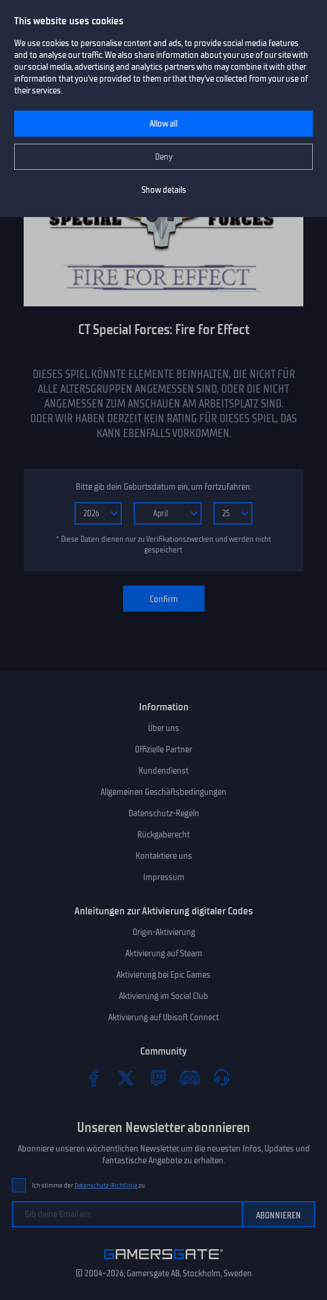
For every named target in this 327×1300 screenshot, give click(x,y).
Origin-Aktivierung (163, 932)
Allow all (163, 124)
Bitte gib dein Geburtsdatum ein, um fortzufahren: (163, 487)
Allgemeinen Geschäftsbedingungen (163, 792)
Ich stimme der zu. (89, 1185)
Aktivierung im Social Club (163, 996)
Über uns (163, 728)
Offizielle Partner (163, 749)
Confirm (164, 599)
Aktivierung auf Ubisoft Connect (163, 1017)
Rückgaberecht (163, 834)
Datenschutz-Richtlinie (106, 1185)
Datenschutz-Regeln (163, 813)
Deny (164, 157)
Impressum (163, 877)
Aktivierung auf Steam (163, 953)
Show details (163, 190)
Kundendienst (163, 771)
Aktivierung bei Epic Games (163, 975)
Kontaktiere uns (163, 856)
